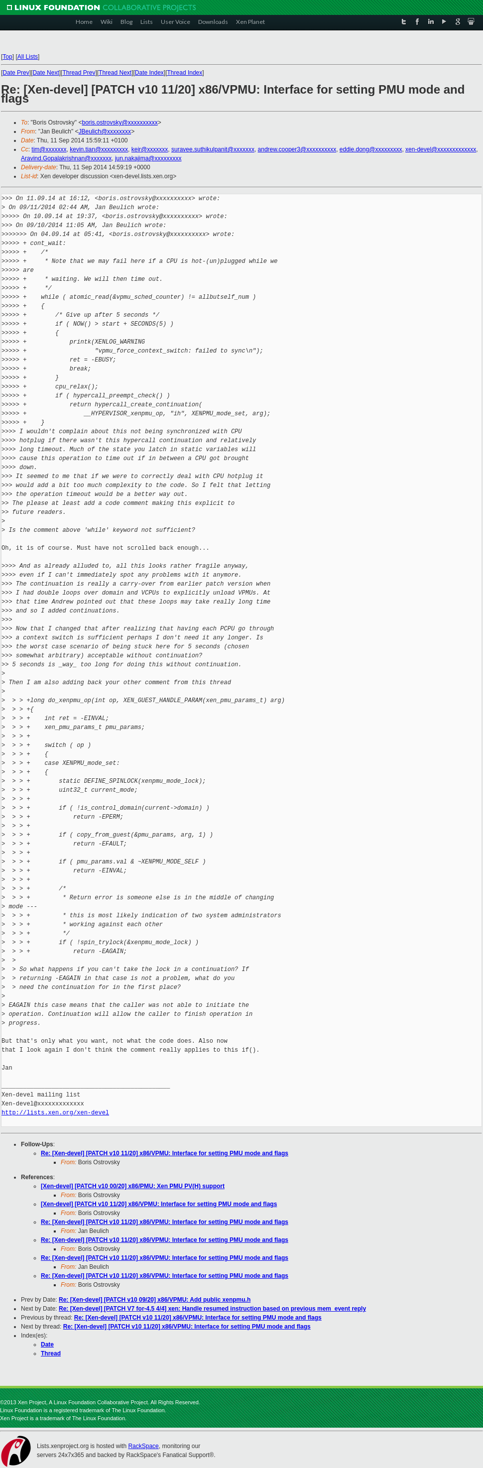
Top (7, 56)
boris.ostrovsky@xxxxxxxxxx (119, 122)
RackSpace (143, 1446)
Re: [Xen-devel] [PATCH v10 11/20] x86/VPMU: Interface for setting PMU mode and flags (164, 1153)
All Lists (27, 56)
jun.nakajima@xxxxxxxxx (148, 158)
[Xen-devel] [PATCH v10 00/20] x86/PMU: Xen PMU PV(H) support (133, 1186)
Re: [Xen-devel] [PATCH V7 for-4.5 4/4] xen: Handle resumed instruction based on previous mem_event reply (212, 1308)
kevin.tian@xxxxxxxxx (99, 149)
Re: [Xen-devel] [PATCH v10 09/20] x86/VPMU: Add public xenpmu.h (154, 1299)
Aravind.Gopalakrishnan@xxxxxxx (66, 158)
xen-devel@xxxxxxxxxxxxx (440, 149)
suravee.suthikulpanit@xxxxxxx (212, 149)
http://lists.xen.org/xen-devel (55, 1112)
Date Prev (15, 72)
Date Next (45, 72)
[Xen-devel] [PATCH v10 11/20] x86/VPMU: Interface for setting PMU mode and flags (159, 1204)
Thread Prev (78, 72)
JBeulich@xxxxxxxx (105, 131)
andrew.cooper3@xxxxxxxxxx (297, 149)
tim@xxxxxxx (48, 149)
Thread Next (115, 72)
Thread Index (185, 72)
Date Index (149, 72)
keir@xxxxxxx (149, 149)
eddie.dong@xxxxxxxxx (371, 149)
